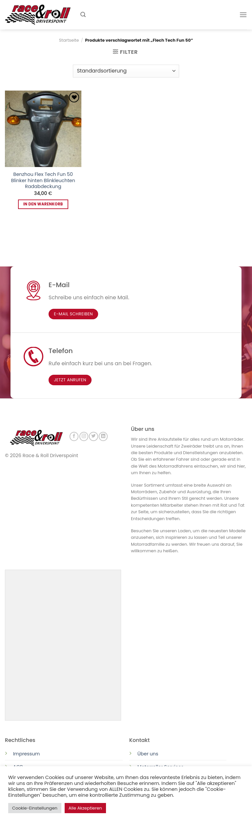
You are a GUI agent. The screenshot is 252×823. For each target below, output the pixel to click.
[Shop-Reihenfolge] (126, 71)
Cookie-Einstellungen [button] (34, 808)
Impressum (26, 753)
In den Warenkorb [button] (43, 204)
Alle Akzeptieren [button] (85, 808)
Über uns (147, 753)
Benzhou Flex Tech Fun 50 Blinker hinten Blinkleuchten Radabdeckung (43, 180)
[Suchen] (83, 14)
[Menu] (243, 15)
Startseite (69, 40)
